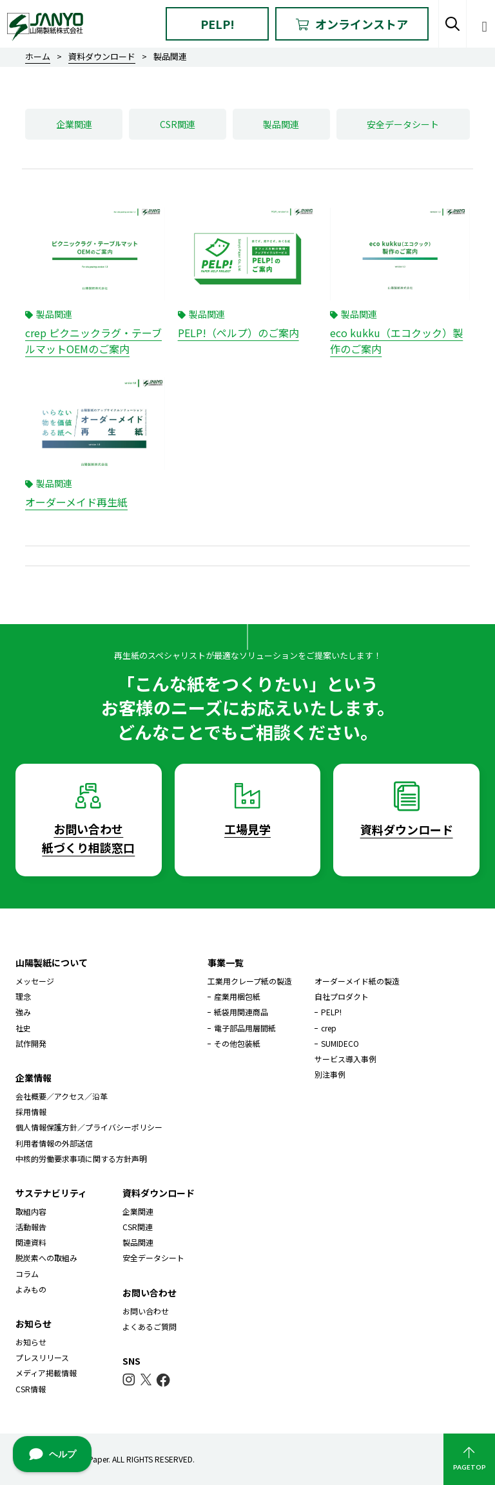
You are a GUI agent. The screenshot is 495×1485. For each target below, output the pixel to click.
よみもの (30, 1289)
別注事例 (330, 1074)
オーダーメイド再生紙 (76, 502)
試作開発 (30, 1043)
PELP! (217, 23)
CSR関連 (177, 124)
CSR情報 (30, 1388)
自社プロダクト (342, 996)
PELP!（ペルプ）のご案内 (238, 332)
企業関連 (74, 124)
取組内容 (30, 1211)
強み (23, 1011)
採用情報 (30, 1111)
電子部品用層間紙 (245, 1027)
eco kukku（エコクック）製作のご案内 (396, 341)
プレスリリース (42, 1357)
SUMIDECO (340, 1043)
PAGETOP (469, 1458)
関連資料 (30, 1242)
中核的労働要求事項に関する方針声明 (81, 1158)
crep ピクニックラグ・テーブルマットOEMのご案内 (93, 341)
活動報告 (30, 1226)
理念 (23, 996)
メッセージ (34, 980)
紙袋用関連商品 (241, 1011)
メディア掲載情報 (46, 1372)
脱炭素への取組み (46, 1257)
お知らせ (30, 1341)
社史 (23, 1027)
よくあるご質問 (149, 1326)
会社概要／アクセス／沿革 (61, 1096)
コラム (27, 1273)
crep (328, 1027)
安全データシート (403, 124)
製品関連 (281, 124)
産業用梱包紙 (237, 996)
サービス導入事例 (345, 1058)
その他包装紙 (237, 1043)
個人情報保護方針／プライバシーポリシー (88, 1126)
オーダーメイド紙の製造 (357, 980)
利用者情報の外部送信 (54, 1143)
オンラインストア (352, 23)
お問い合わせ (145, 1310)
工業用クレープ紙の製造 (250, 980)
